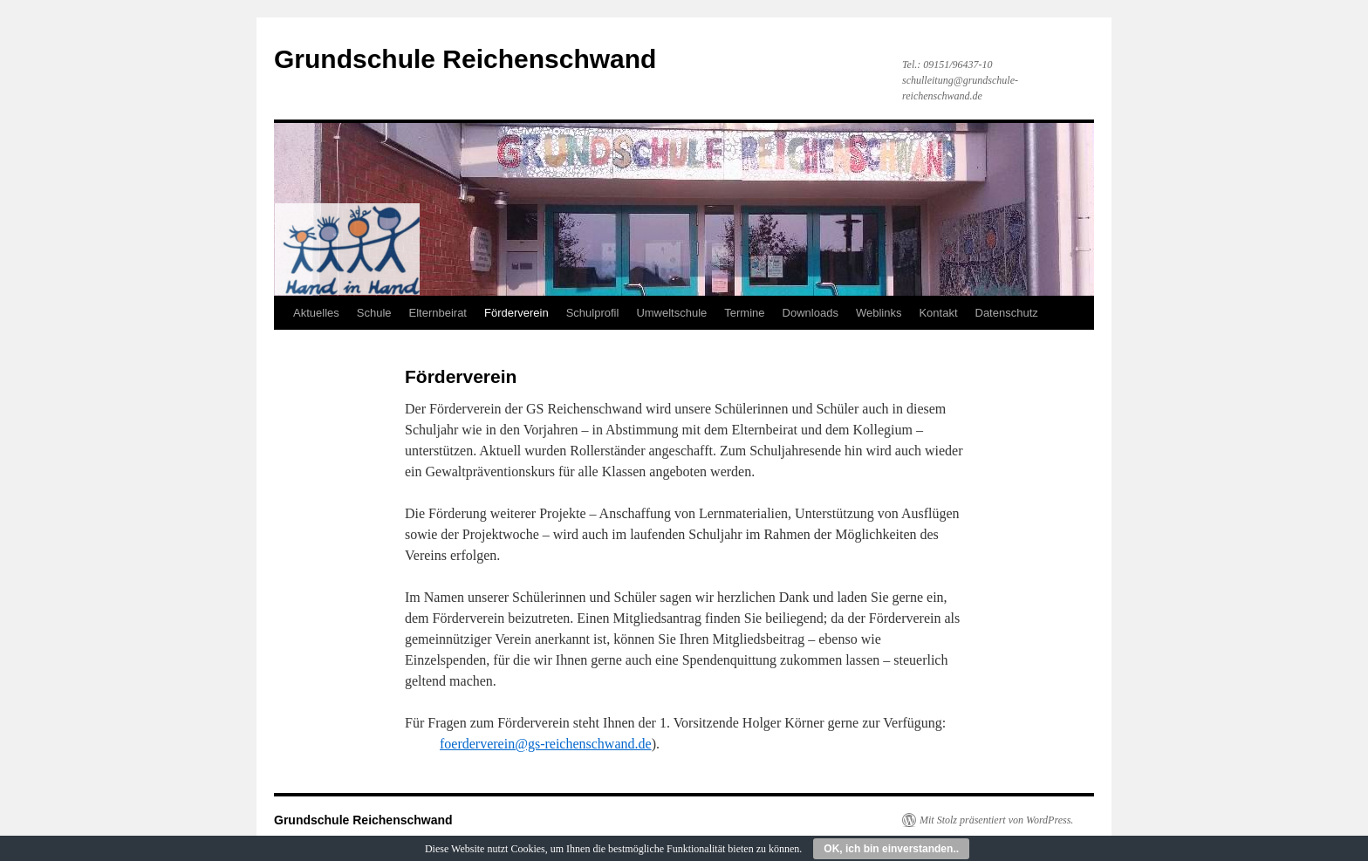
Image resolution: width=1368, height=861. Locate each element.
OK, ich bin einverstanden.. (891, 849)
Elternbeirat (438, 312)
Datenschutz (1006, 312)
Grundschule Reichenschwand (465, 58)
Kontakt (938, 312)
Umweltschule (671, 312)
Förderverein (516, 312)
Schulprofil (592, 312)
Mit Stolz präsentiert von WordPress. (996, 820)
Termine (744, 312)
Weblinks (879, 312)
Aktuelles (316, 312)
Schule (374, 312)
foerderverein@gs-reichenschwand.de (546, 743)
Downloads (810, 312)
